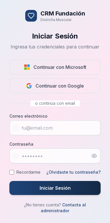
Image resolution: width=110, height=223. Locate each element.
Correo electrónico (28, 116)
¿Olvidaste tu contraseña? (73, 172)
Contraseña (21, 144)
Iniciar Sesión (55, 188)
